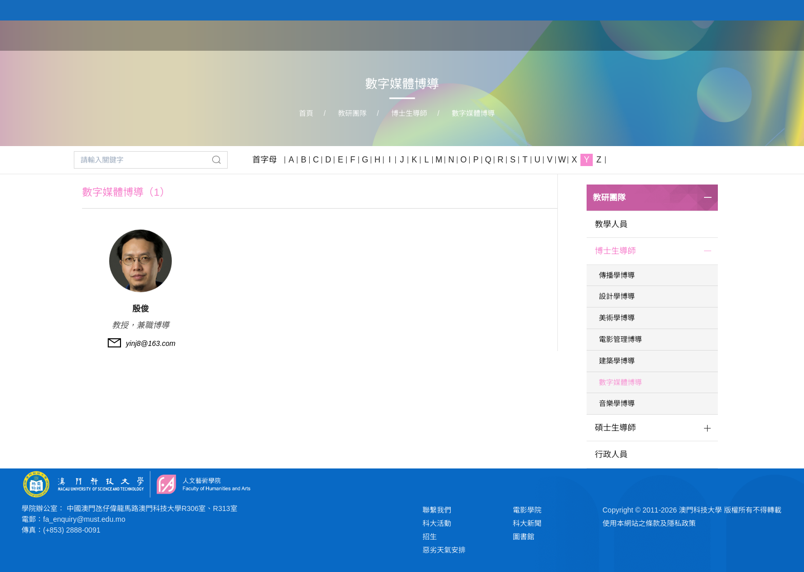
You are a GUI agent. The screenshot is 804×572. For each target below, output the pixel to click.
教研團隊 (604, 35)
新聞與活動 (713, 35)
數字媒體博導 (473, 113)
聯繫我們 (437, 510)
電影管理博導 (620, 339)
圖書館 (523, 537)
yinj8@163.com (151, 343)
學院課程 (551, 35)
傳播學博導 (617, 275)
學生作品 (656, 35)
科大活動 (437, 523)
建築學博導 (617, 361)
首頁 (456, 35)
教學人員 (611, 224)
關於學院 (499, 35)
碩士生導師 (615, 427)
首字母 (264, 159)
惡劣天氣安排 (444, 550)
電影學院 (527, 510)
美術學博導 (617, 318)
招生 (430, 537)
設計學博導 (617, 296)
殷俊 (140, 308)
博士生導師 (409, 113)
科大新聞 (527, 523)
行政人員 (611, 454)
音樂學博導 (617, 403)
